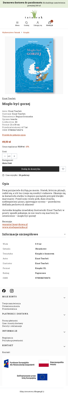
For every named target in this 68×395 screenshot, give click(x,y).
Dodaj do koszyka (30, 169)
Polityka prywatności (12, 340)
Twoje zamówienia (11, 303)
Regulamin (7, 338)
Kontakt (6, 352)
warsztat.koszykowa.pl (15, 224)
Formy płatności (10, 320)
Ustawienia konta (11, 306)
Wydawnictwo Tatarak (11, 32)
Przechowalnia (9, 309)
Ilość (4, 151)
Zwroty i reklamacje (12, 326)
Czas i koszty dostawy (12, 323)
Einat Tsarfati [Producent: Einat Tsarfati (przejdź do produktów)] (9, 98)
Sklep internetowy (31, 391)
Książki (26, 32)
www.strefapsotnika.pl (15, 227)
